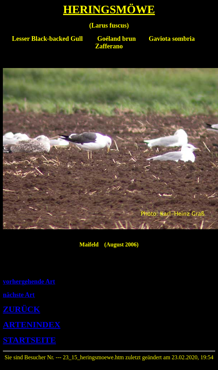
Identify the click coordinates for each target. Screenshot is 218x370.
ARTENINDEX (32, 324)
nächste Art (19, 294)
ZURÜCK (21, 309)
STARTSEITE (29, 340)
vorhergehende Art (29, 281)
